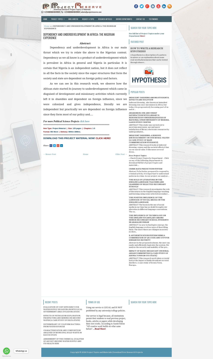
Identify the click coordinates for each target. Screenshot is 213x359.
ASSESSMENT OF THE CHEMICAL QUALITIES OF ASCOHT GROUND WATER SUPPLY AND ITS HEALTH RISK (63, 341)
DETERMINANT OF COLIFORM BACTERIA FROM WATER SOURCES (61, 325)
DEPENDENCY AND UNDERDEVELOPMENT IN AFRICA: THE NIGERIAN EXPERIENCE (79, 36)
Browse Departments (124, 19)
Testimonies (153, 19)
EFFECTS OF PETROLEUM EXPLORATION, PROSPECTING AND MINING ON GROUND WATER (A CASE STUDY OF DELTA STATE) (62, 318)
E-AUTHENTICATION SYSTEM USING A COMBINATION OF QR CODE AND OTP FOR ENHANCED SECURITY (149, 237)
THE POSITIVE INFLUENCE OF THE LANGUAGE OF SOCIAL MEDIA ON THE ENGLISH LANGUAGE (147, 200)
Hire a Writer (73, 19)
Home (45, 19)
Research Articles (105, 19)
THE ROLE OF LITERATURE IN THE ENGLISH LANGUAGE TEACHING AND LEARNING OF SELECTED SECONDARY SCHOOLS (147, 183)
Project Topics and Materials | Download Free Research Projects (115, 352)
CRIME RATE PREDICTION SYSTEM (145, 169)
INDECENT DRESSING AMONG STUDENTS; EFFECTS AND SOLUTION (149, 99)
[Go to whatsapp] (6, 351)
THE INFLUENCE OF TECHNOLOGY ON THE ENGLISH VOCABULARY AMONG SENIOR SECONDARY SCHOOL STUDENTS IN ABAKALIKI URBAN (148, 218)
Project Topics (58, 18)
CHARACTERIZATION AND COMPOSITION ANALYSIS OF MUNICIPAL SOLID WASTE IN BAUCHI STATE (62, 332)
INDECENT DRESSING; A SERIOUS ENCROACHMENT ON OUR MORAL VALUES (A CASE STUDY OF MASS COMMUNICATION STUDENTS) (149, 138)
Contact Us (140, 19)
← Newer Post (49, 154)
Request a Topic (88, 19)
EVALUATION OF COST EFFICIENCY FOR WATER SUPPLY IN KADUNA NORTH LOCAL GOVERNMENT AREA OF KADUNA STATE (62, 309)
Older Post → (121, 154)
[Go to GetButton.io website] (6, 356)
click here (84, 121)
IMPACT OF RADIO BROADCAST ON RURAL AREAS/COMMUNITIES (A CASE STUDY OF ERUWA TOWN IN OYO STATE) (149, 253)
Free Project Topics (137, 156)
